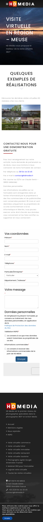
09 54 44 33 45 (25, 172)
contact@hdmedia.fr (24, 175)
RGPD (9, 435)
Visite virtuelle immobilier (18, 449)
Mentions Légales (14, 428)
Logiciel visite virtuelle (16, 469)
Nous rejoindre (13, 431)
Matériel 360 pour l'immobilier (20, 466)
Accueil (10, 424)
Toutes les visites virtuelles (18, 473)
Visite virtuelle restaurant (18, 453)
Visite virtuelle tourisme (17, 456)
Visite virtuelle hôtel (15, 446)
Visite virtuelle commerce (18, 443)
